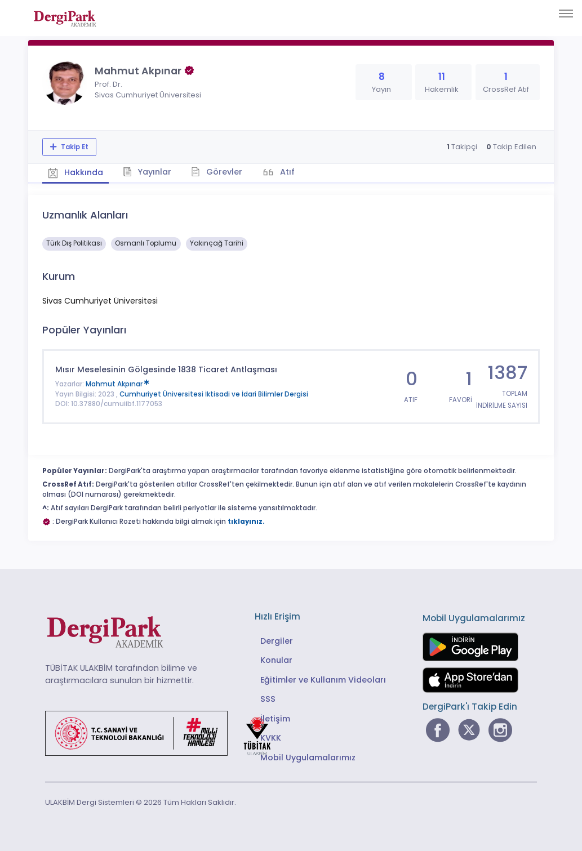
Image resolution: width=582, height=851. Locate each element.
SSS (268, 699)
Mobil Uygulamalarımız (308, 757)
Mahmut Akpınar (117, 384)
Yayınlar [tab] (147, 171)
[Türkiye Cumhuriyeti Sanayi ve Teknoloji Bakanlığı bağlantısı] (165, 732)
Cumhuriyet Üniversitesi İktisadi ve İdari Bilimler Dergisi (213, 394)
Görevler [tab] (216, 171)
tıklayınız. (246, 521)
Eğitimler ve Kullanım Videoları (323, 679)
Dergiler (276, 641)
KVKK (270, 737)
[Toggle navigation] (566, 13)
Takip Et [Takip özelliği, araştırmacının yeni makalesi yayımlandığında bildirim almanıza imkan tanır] (73, 147)
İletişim (275, 718)
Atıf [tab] (286, 171)
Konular (276, 660)
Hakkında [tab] (75, 172)
